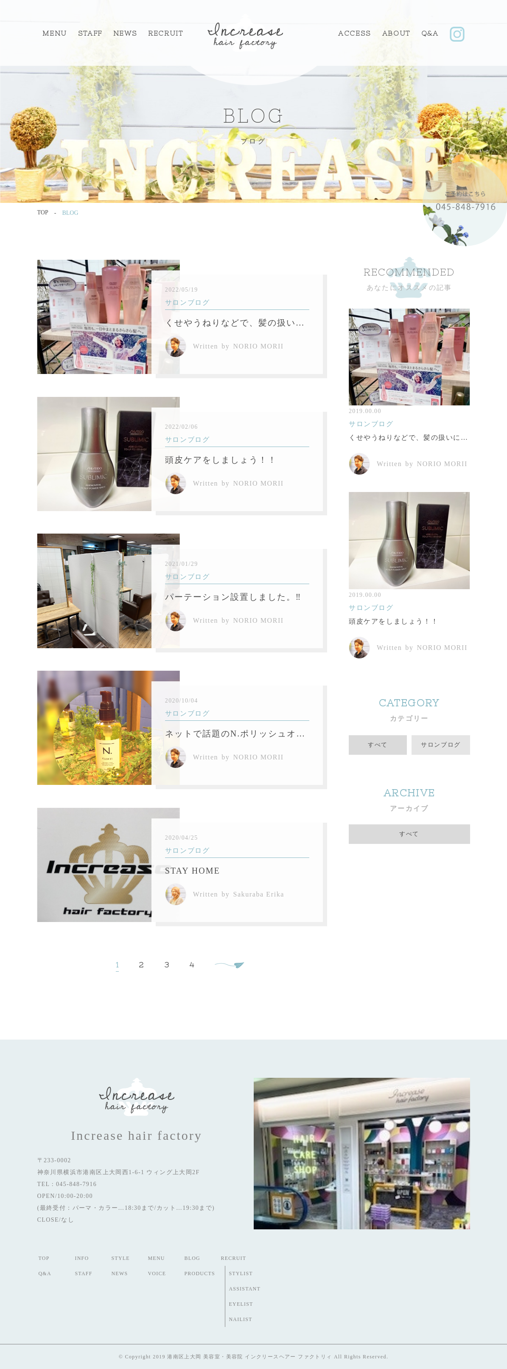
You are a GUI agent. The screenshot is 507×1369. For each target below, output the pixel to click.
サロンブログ (441, 745)
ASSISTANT (245, 1289)
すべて (378, 745)
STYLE (121, 1258)
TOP (44, 1258)
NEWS (120, 1273)
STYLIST (241, 1273)
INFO (82, 1258)
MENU (54, 33)
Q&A (430, 33)
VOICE (157, 1273)
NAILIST (240, 1319)
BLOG (192, 1258)
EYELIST (241, 1304)
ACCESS (354, 33)
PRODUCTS (200, 1273)
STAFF (90, 33)
